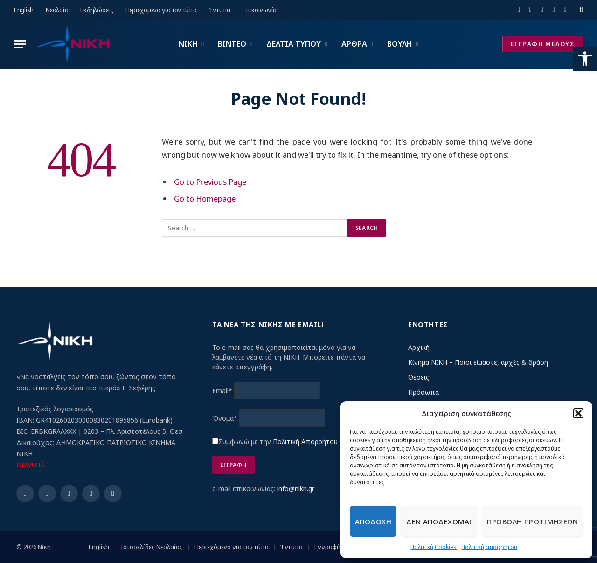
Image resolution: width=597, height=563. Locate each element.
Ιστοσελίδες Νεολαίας (152, 546)
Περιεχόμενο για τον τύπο (161, 10)
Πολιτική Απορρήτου (305, 441)
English (24, 10)
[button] (585, 59)
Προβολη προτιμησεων (532, 521)
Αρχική (419, 347)
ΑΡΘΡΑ (354, 44)
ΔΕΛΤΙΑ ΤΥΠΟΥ (293, 44)
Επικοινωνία (260, 10)
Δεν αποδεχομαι (439, 521)
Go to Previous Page (210, 181)
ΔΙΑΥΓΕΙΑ (30, 464)
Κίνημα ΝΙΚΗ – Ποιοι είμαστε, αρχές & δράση (478, 362)
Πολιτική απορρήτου (489, 547)
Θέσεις (418, 377)
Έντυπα (219, 10)
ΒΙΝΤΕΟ (232, 44)
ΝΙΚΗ (188, 44)
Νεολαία (57, 10)
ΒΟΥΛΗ (399, 44)
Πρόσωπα (423, 392)
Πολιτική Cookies (433, 547)
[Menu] (20, 44)
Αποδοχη (373, 521)
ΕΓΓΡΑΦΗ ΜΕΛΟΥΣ (543, 44)
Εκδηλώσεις (96, 10)
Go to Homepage (205, 198)
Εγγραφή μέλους (338, 546)
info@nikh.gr (295, 488)
